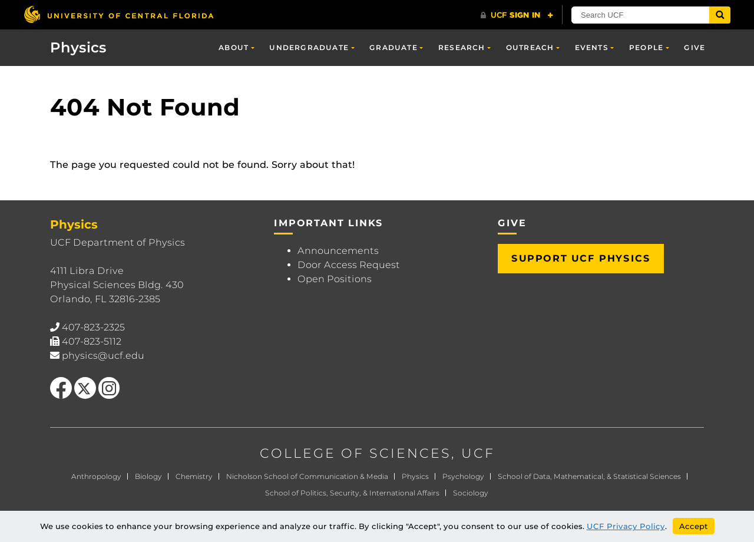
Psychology (463, 476)
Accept (693, 526)
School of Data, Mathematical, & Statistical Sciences (589, 476)
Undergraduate (309, 47)
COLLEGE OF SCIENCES (355, 453)
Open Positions (334, 279)
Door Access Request (348, 264)
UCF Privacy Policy (626, 526)
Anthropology (96, 476)
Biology (148, 476)
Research (461, 47)
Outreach (530, 47)
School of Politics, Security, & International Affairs (352, 492)
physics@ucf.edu (103, 355)
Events (592, 47)
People (646, 47)
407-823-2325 (93, 327)
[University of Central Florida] (118, 14)
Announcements (338, 250)
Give (694, 47)
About (234, 47)
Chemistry (194, 476)
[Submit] (719, 15)
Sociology (470, 492)
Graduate (393, 47)
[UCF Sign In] (517, 15)
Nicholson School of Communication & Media (307, 476)
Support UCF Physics (580, 258)
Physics (78, 47)
